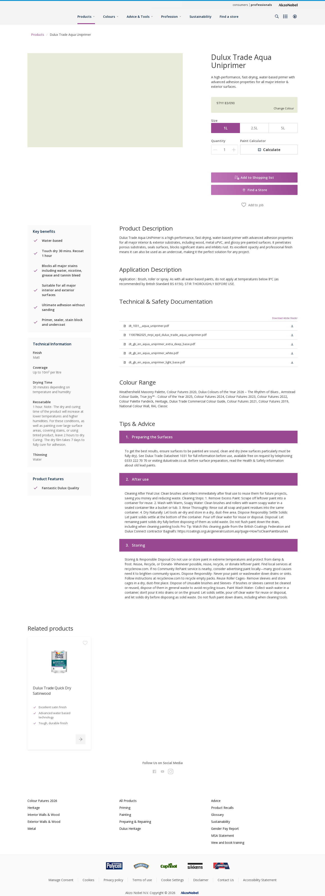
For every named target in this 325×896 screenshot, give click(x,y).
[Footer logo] (95, 865)
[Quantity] (224, 150)
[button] (295, 16)
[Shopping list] (286, 16)
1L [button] (226, 128)
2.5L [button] (254, 128)
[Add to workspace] (85, 658)
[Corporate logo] (288, 4)
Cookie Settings (172, 880)
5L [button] (283, 128)
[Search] (277, 16)
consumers (240, 5)
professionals (261, 5)
